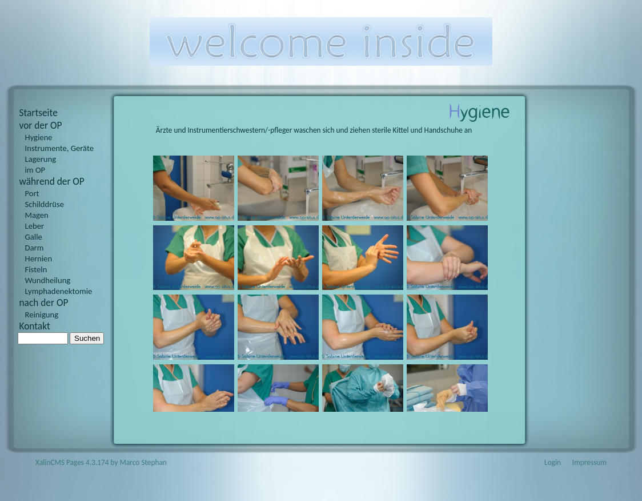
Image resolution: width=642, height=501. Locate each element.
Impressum (589, 462)
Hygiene (39, 137)
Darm (34, 247)
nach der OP (44, 302)
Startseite (38, 112)
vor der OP (40, 125)
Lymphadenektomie (59, 291)
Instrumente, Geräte (59, 148)
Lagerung (41, 159)
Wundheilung (48, 280)
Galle (33, 237)
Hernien (39, 258)
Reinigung (42, 314)
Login (552, 462)
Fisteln (36, 269)
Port (32, 193)
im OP (35, 170)
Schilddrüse (45, 204)
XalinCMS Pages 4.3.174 (72, 462)
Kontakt (34, 326)
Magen (37, 215)
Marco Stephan (143, 462)
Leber (35, 226)
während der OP (52, 181)
